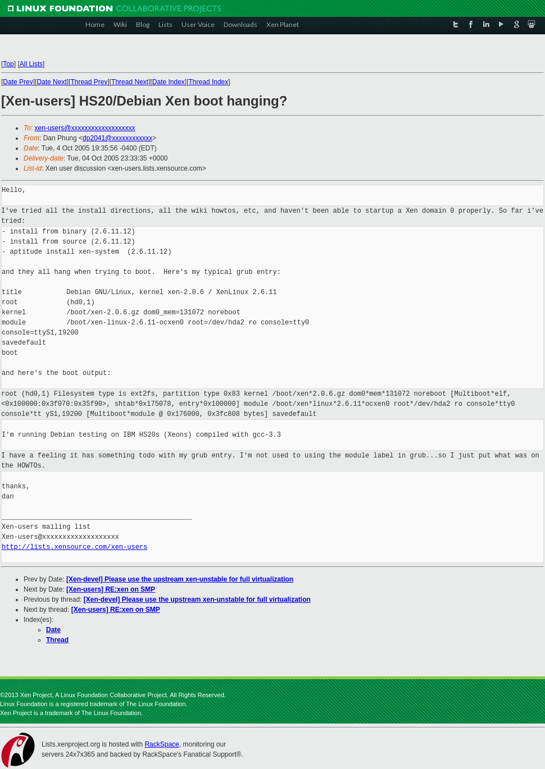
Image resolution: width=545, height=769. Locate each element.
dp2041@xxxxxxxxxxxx (117, 138)
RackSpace (161, 744)
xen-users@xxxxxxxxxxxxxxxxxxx (85, 128)
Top (8, 64)
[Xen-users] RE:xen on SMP (110, 589)
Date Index (168, 82)
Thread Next (129, 82)
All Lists (31, 64)
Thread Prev (88, 82)
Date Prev (18, 82)
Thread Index (209, 82)
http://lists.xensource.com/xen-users (74, 547)
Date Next (51, 82)
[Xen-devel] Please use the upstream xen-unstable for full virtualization (179, 579)
